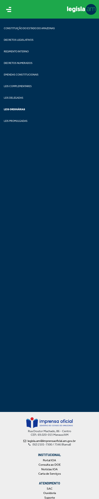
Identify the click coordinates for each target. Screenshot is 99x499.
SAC (49, 488)
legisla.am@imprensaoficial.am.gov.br (49, 441)
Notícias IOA (49, 469)
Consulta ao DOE (50, 464)
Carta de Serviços (49, 473)
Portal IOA (49, 460)
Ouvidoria (49, 493)
